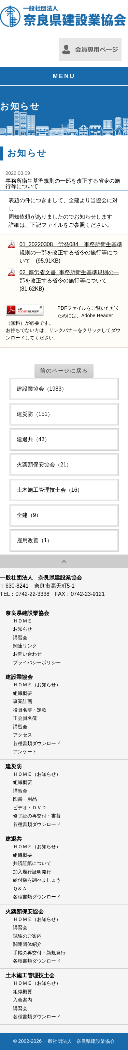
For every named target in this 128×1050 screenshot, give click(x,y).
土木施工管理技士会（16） (50, 490)
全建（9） (29, 515)
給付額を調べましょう (37, 880)
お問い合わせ (27, 654)
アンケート (25, 751)
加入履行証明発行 (32, 871)
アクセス (22, 735)
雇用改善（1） (35, 540)
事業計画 (22, 701)
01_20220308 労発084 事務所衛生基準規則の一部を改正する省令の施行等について (70, 252)
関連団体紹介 (27, 944)
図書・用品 (25, 799)
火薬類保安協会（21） (44, 464)
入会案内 (22, 1000)
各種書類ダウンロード (37, 743)
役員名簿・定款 (29, 710)
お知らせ (22, 629)
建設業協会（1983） (42, 389)
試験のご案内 (27, 936)
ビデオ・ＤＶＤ (29, 807)
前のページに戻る (64, 371)
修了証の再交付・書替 (37, 815)
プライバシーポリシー (37, 662)
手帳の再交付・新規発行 (39, 952)
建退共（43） (33, 439)
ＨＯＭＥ (22, 621)
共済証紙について (32, 863)
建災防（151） (35, 414)
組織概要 (22, 693)
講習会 (20, 637)
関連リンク (25, 645)
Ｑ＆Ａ (20, 888)
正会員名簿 (25, 718)
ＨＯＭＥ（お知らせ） (37, 684)
